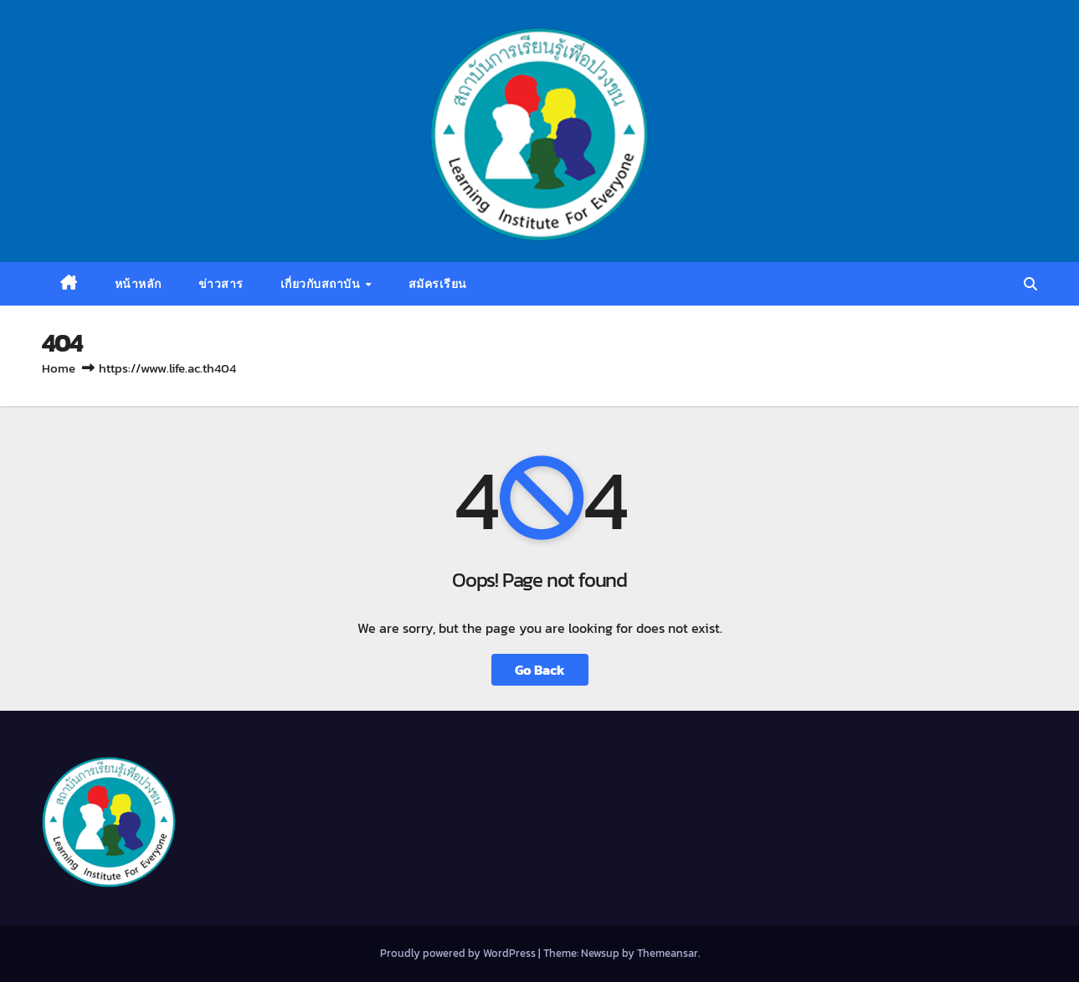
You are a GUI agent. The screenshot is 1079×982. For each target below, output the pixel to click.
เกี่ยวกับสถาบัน (322, 283)
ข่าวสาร (221, 283)
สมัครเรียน (437, 283)
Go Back (540, 670)
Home (58, 368)
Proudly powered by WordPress (459, 953)
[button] (1030, 284)
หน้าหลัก (138, 283)
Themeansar (667, 953)
